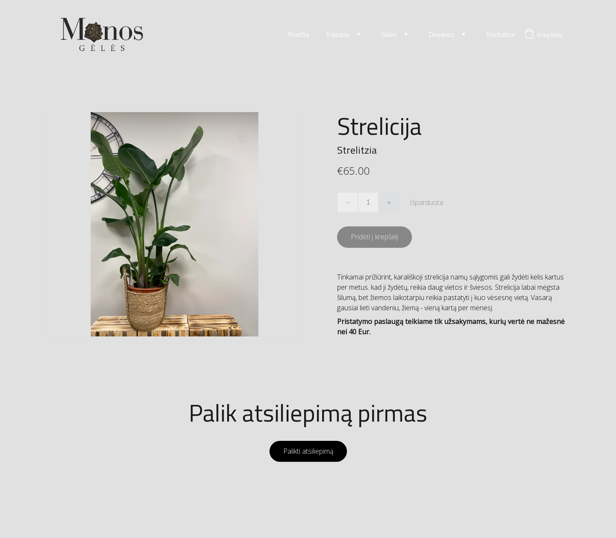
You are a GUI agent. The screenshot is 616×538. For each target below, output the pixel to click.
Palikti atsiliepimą (308, 451)
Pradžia (298, 34)
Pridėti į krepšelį (374, 237)
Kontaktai (500, 34)
